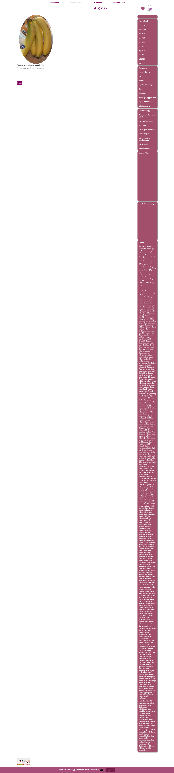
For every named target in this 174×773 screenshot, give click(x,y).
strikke (151, 560)
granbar (141, 287)
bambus (146, 599)
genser (149, 485)
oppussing (151, 570)
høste (153, 732)
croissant (142, 321)
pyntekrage (142, 476)
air (140, 271)
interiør (141, 277)
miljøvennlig (151, 394)
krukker (146, 414)
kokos (146, 607)
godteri (141, 491)
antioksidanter (149, 540)
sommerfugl (143, 634)
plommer (151, 544)
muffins (141, 548)
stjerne (147, 327)
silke (140, 462)
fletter (145, 546)
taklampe (152, 681)
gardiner (147, 506)
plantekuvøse (150, 603)
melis (149, 524)
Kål (144, 585)
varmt (150, 389)
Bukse (151, 442)
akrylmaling (148, 605)
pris (140, 253)
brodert (147, 679)
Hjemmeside (54, 2)
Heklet (152, 387)
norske (146, 478)
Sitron (154, 628)
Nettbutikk (98, 2)
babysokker (150, 460)
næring (141, 742)
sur (146, 570)
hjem (152, 396)
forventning (143, 363)
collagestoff (142, 367)
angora (148, 654)
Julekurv (142, 748)
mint (153, 662)
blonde (141, 396)
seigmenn (146, 351)
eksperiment (146, 253)
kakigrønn (142, 658)
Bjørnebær (152, 377)
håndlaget (149, 503)
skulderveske (143, 652)
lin (140, 626)
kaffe (140, 410)
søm (153, 729)
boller (141, 550)
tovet (151, 607)
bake (140, 307)
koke (145, 524)
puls (140, 313)
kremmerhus (143, 646)
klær (140, 568)
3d (155, 478)
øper (149, 715)
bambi (153, 725)
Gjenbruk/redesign (146, 85)
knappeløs (142, 309)
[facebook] (95, 8)
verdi (144, 597)
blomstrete (142, 528)
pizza (140, 414)
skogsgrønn (142, 428)
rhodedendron (143, 746)
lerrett (141, 289)
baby (152, 283)
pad (150, 287)
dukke (145, 673)
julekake (142, 619)
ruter (148, 333)
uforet (151, 440)
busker (150, 615)
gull (149, 732)
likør (140, 673)
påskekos (142, 501)
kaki (154, 462)
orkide (141, 273)
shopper (141, 691)
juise (154, 691)
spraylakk (142, 667)
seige (145, 550)
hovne (149, 472)
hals (149, 709)
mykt (149, 550)
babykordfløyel (144, 422)
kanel (147, 617)
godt (140, 464)
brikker (147, 624)
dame (152, 369)
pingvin (141, 495)
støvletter (148, 365)
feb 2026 (142, 34)
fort (145, 683)
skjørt (152, 671)
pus (152, 297)
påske (154, 249)
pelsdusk (150, 487)
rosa (149, 293)
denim (153, 562)
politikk (151, 495)
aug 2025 (142, 55)
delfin (145, 377)
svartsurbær (143, 580)
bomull (142, 393)
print (140, 558)
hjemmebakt (143, 303)
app (143, 349)
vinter (141, 522)
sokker (141, 574)
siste (140, 349)
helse (153, 402)
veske (153, 587)
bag (150, 261)
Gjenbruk (149, 556)
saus (150, 450)
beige (153, 293)
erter (146, 495)
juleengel (152, 640)
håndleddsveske (144, 703)
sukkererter (149, 601)
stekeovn (149, 375)
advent (141, 474)
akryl (140, 609)
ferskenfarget (151, 711)
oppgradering (143, 263)
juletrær (141, 532)
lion (154, 485)
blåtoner (148, 578)
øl (148, 353)
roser (149, 259)
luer (140, 508)
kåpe (154, 480)
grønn (141, 599)
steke (150, 303)
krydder (141, 611)
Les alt (19, 83)
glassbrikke (142, 552)
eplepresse (142, 566)
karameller (146, 564)
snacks (141, 738)
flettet (149, 311)
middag (150, 426)
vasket (148, 619)
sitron (148, 713)
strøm (153, 385)
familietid (142, 556)
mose (140, 669)
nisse (149, 685)
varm (154, 381)
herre (140, 472)
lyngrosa (146, 347)
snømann (142, 725)
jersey (145, 257)
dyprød (145, 269)
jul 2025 (142, 59)
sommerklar (148, 301)
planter (147, 632)
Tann (140, 369)
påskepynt (142, 456)
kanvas (153, 624)
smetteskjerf (143, 705)
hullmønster (148, 510)
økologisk (142, 373)
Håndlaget (142, 93)
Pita (143, 271)
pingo (149, 658)
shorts (141, 335)
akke (153, 305)
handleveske (151, 458)
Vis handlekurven (119, 2)
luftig (140, 615)
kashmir (141, 315)
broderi (141, 261)
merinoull (150, 309)
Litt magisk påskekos (147, 129)
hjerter (146, 396)
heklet (148, 664)
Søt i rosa (142, 125)
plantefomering (144, 721)
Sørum (141, 613)
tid (151, 480)
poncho (141, 420)
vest (149, 705)
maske (150, 613)
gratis (140, 357)
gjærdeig (142, 660)
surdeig (141, 337)
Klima (146, 482)
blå (153, 307)
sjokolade (150, 609)
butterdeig (142, 562)
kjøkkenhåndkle (144, 736)
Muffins (141, 644)
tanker (141, 636)
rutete (149, 305)
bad (148, 516)
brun (146, 689)
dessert (141, 404)
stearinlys (142, 603)
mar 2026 (142, 29)
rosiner (141, 679)
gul (145, 487)
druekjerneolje (144, 279)
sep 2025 (142, 51)
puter (150, 554)
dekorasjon (142, 438)
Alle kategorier (144, 106)
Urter (153, 432)
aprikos (148, 628)
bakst (152, 591)
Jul (153, 371)
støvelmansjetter (144, 730)
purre (140, 524)
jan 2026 (142, 38)
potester (141, 554)
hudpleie (149, 341)
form (146, 497)
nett (150, 512)
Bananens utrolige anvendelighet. (30, 65)
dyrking (147, 420)
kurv (140, 452)
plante (148, 436)
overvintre (148, 526)
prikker (153, 327)
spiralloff (142, 534)
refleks (141, 499)
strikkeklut (148, 359)
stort (145, 613)
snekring (142, 432)
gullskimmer (143, 412)
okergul (147, 337)
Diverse (141, 81)
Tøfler (141, 379)
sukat (140, 377)
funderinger (149, 251)
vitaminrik (149, 271)
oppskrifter (149, 493)
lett (146, 691)
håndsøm (147, 265)
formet (151, 689)
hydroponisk (143, 430)
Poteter (141, 650)
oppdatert (142, 436)
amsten (146, 273)
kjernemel (142, 480)
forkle (152, 347)
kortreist (142, 628)
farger (149, 538)
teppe (154, 472)
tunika (146, 734)
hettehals (145, 387)
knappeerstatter (144, 285)
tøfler (149, 552)
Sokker (141, 530)
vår (143, 313)
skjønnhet (142, 576)
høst (148, 428)
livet (140, 387)
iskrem (141, 408)
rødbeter (142, 460)
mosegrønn (142, 466)
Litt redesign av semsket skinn (144, 139)
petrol (147, 315)
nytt (147, 349)
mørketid (148, 611)
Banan (141, 544)
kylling (141, 283)
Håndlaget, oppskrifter (147, 97)
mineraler (142, 406)
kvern (149, 247)
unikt (140, 351)
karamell (145, 626)
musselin (142, 664)
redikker (149, 656)
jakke (145, 558)
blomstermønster (148, 281)
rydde (141, 301)
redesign (142, 723)
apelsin (153, 679)
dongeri (152, 279)
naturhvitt (151, 580)
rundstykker (143, 371)
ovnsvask (142, 656)
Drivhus (146, 345)
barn (150, 558)
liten (148, 438)
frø (149, 454)
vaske (144, 662)
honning (141, 291)
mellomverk (143, 275)
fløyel (152, 345)
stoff (152, 619)
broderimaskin (144, 701)
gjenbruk (152, 269)
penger (141, 520)
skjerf (151, 520)
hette (146, 520)
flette (145, 307)
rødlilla (146, 283)
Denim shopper (144, 148)
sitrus (154, 408)
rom (152, 333)
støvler (141, 400)
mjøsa (141, 506)
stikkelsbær (150, 313)
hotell (140, 601)
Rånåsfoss (142, 572)
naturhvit (147, 408)
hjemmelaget (148, 468)
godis (148, 528)
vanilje (149, 456)
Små (147, 267)
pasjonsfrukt (143, 398)
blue (151, 478)
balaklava (151, 323)
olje (146, 287)
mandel (146, 335)
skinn (146, 560)
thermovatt (142, 677)
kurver (149, 476)
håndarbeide (150, 501)
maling (145, 695)
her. (101, 769)
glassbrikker (143, 353)
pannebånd (149, 675)
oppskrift (142, 249)
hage (146, 291)
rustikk (148, 432)
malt (151, 391)
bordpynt (142, 444)
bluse (146, 261)
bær (145, 323)
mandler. (142, 489)
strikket (142, 484)
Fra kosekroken (76, 2)
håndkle (141, 632)
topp (145, 615)
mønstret (151, 546)
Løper (141, 402)
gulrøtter (151, 648)
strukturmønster (144, 331)
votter (151, 410)
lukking (141, 591)
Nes (150, 626)
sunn (148, 562)
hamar (151, 470)
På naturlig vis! (24, 68)
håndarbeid (142, 516)
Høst (144, 609)
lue (149, 683)
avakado (146, 727)
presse (145, 454)
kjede (152, 599)
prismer (146, 289)
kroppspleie (143, 732)
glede (152, 703)
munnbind (142, 255)
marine (145, 462)
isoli (140, 281)
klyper (151, 746)
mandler (148, 532)
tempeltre (150, 740)
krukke (146, 697)
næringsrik (142, 418)
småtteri (141, 526)
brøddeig (142, 617)
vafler (146, 738)
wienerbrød (143, 389)
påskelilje (142, 267)
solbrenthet (150, 687)
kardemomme (143, 640)
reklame (147, 587)
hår (149, 398)
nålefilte (141, 295)
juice (150, 522)
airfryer (153, 595)
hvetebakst (149, 325)
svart (148, 725)
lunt (149, 430)
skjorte (149, 597)
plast (147, 319)
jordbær (145, 508)
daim (144, 568)
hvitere (141, 359)
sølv (149, 275)
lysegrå (141, 440)
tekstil (141, 605)
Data (140, 347)
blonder (141, 497)
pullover (141, 578)
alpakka (142, 711)
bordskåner (143, 426)
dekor (144, 247)
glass (150, 499)
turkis (149, 339)
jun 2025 (142, 63)
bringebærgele (143, 518)
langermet (142, 416)
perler (141, 540)
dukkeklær (152, 593)
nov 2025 (142, 42)
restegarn (150, 255)
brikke (142, 713)
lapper (141, 642)
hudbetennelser (144, 361)
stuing (147, 591)
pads (151, 489)
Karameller (142, 538)
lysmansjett (142, 750)
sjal (140, 630)
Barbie (145, 593)
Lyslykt (148, 748)
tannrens (142, 536)
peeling (146, 424)
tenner (141, 299)
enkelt (149, 381)
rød (147, 681)
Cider (152, 319)
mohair (141, 621)
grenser (141, 365)
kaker (154, 311)
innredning (142, 740)
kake (152, 331)
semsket (144, 648)
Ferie (140, 585)
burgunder (148, 400)
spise (147, 489)
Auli (149, 307)
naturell (150, 379)
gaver (140, 695)
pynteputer (148, 693)
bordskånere (143, 685)
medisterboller (144, 329)
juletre (141, 542)
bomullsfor (142, 259)
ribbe (149, 662)
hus (147, 480)
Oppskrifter (152, 363)
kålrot (145, 357)
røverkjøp (142, 317)
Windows (148, 491)
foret (146, 440)
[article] (36, 50)
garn (153, 576)
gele (145, 514)
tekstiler (145, 464)
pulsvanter (142, 355)
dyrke (146, 499)
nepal (146, 402)
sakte (151, 695)
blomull (141, 446)
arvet (153, 566)
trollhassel (142, 458)
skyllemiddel (143, 707)
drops (146, 542)
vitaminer (142, 434)
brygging (142, 319)
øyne (140, 654)
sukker (141, 689)
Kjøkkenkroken (145, 102)
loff (140, 247)
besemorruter (149, 548)
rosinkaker (142, 305)
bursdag (147, 742)
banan (141, 468)
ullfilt (152, 506)
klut (148, 297)
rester (152, 285)
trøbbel (150, 412)
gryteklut (142, 333)
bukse (151, 621)
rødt (140, 546)
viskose (150, 585)
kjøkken (150, 418)
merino (151, 295)
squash (141, 734)
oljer (148, 385)
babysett (149, 416)
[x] (98, 8)
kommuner (142, 699)
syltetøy (144, 630)
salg (146, 554)
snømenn (152, 542)
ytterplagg (152, 321)
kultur (141, 487)
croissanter (150, 373)
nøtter (152, 289)
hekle (149, 249)
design (141, 265)
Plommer (142, 681)
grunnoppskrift (144, 391)
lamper (152, 721)
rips (148, 595)
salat (149, 371)
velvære (141, 675)
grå (149, 652)
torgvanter (151, 466)
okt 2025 (142, 46)
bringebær (151, 367)
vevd (151, 497)
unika (148, 576)
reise (140, 297)
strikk (148, 444)
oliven (148, 434)
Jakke (149, 566)
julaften (151, 508)
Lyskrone (146, 669)
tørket (153, 452)
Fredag (141, 693)
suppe (151, 357)
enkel (144, 297)
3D (140, 76)
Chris (33, 68)
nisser (141, 482)
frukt (153, 434)
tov (149, 402)
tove (150, 518)
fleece (140, 343)
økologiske (149, 534)
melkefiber (142, 595)
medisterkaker (144, 717)
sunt (140, 597)
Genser (152, 424)
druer (147, 644)
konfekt (141, 251)
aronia (141, 510)
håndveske (146, 452)
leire (145, 379)
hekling (141, 327)
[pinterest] (102, 8)
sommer (141, 570)
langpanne (151, 514)
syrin (149, 634)
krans (140, 504)
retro (151, 335)
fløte (153, 652)
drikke (145, 410)
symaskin (152, 646)
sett (150, 462)
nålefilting (142, 383)
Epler (147, 446)
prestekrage (143, 293)
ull (151, 701)
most (150, 257)
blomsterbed (143, 715)
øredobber (142, 687)
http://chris (142, 385)
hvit (154, 257)
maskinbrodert (149, 642)
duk (149, 673)
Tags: (152, 267)
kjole (140, 345)
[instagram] (106, 8)
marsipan (142, 375)
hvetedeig (147, 404)
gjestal (146, 522)
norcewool (149, 317)
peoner (141, 587)
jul (144, 654)
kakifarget (142, 381)
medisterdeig (143, 582)
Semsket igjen (144, 134)
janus (149, 536)
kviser (141, 512)
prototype (146, 369)
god (147, 321)
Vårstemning (143, 144)
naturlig (141, 493)
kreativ (141, 607)
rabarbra (148, 530)
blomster (149, 667)
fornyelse (142, 470)
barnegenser (143, 744)
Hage (141, 89)
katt (140, 662)
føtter (153, 398)
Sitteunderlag (143, 638)
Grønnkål (142, 341)
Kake (140, 257)
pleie (140, 564)
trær (151, 349)
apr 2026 (142, 25)
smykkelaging (143, 442)
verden (141, 560)
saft (144, 472)
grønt (140, 269)
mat (153, 491)
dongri (141, 697)
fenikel (141, 683)
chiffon (151, 719)
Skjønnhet (151, 582)
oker (145, 544)
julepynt (141, 325)
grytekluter (142, 339)
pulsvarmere (143, 719)
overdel (149, 572)
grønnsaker (151, 383)
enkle (150, 691)
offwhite (149, 406)
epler (140, 593)
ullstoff (141, 478)
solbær (146, 512)
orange (141, 514)
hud (149, 630)
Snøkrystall (151, 677)
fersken (146, 343)
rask (153, 456)
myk (150, 263)
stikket (153, 438)
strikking (148, 650)
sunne (152, 422)
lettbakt (141, 624)
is (146, 536)
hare (146, 277)
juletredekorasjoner (145, 589)
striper (141, 323)
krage (141, 727)
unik (140, 454)
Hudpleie (150, 355)
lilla (147, 470)
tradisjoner (148, 636)
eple (146, 295)
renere (141, 424)
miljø (149, 568)
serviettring (148, 574)
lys (149, 744)
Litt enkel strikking (146, 121)
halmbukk (142, 311)
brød (146, 474)
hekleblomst (143, 709)
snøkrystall (149, 723)
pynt (151, 343)
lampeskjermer (144, 671)
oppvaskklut (148, 299)
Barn (146, 621)
